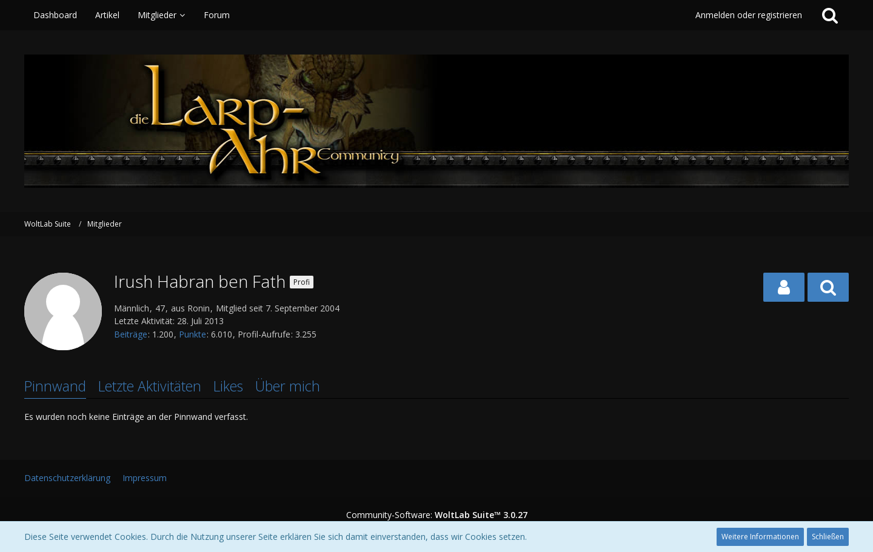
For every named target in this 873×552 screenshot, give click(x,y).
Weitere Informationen (760, 536)
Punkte (192, 334)
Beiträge (130, 334)
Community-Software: (436, 514)
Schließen (828, 536)
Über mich (287, 386)
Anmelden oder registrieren (748, 15)
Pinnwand (55, 386)
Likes (228, 386)
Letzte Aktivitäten (149, 386)
